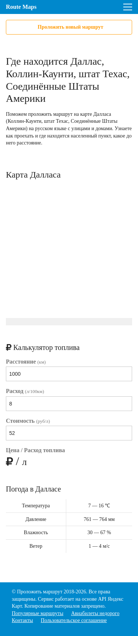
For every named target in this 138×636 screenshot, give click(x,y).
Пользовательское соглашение (74, 620)
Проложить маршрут (39, 591)
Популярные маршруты (37, 613)
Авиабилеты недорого (95, 613)
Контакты (22, 620)
